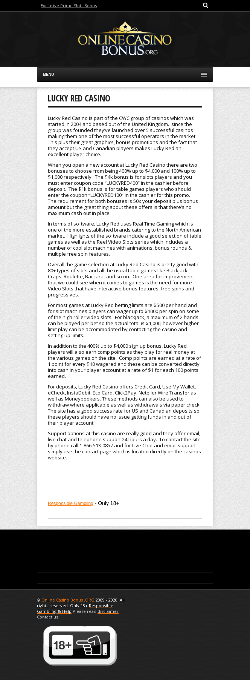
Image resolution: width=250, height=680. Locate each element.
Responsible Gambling (70, 503)
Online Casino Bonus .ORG (68, 600)
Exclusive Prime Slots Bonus (69, 5)
